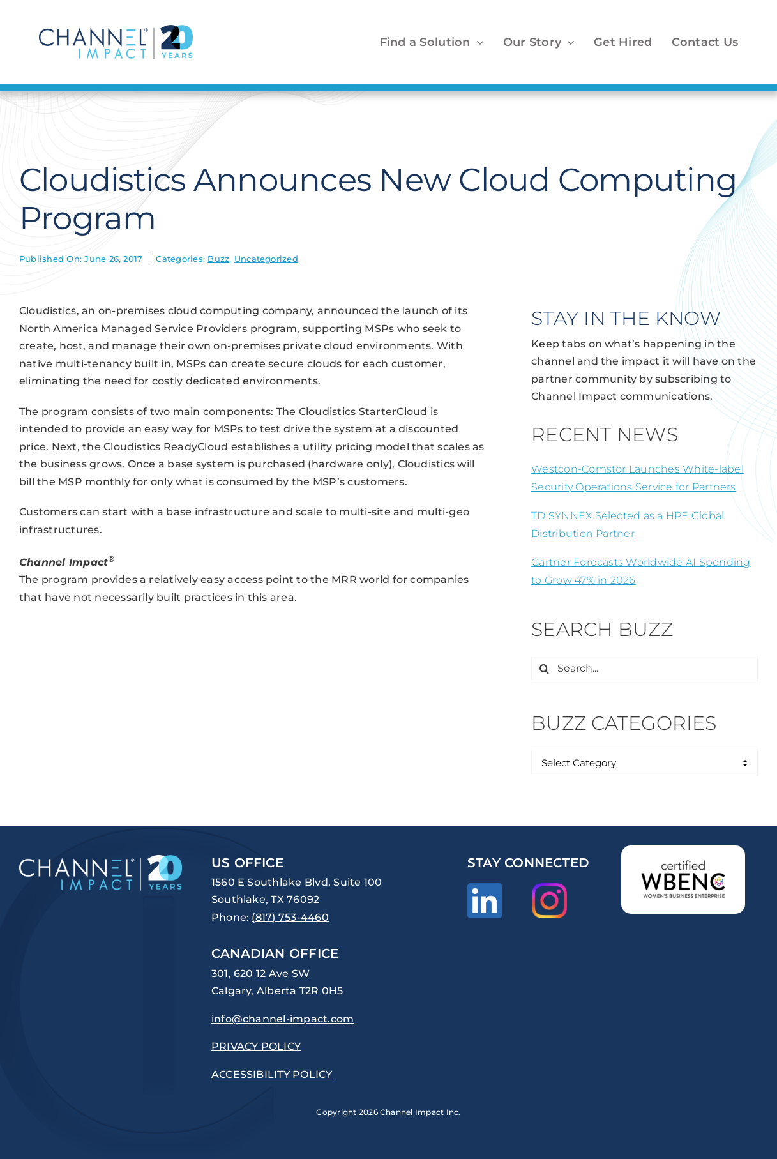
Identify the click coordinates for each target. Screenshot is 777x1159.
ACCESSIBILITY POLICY (272, 1074)
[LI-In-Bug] (484, 888)
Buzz (218, 259)
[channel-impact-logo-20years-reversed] (100, 860)
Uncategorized (266, 259)
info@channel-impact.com (282, 1019)
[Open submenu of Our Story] (568, 42)
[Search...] (644, 668)
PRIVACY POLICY (256, 1046)
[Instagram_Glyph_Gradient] (549, 888)
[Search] (544, 668)
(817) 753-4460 (290, 917)
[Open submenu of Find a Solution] (477, 42)
